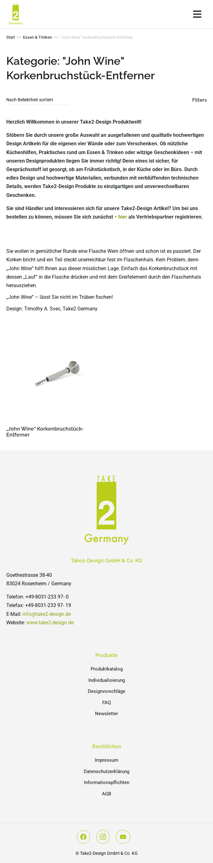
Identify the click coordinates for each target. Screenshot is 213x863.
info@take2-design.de (47, 614)
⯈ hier (120, 217)
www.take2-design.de (50, 623)
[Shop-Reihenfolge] (37, 100)
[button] (197, 14)
